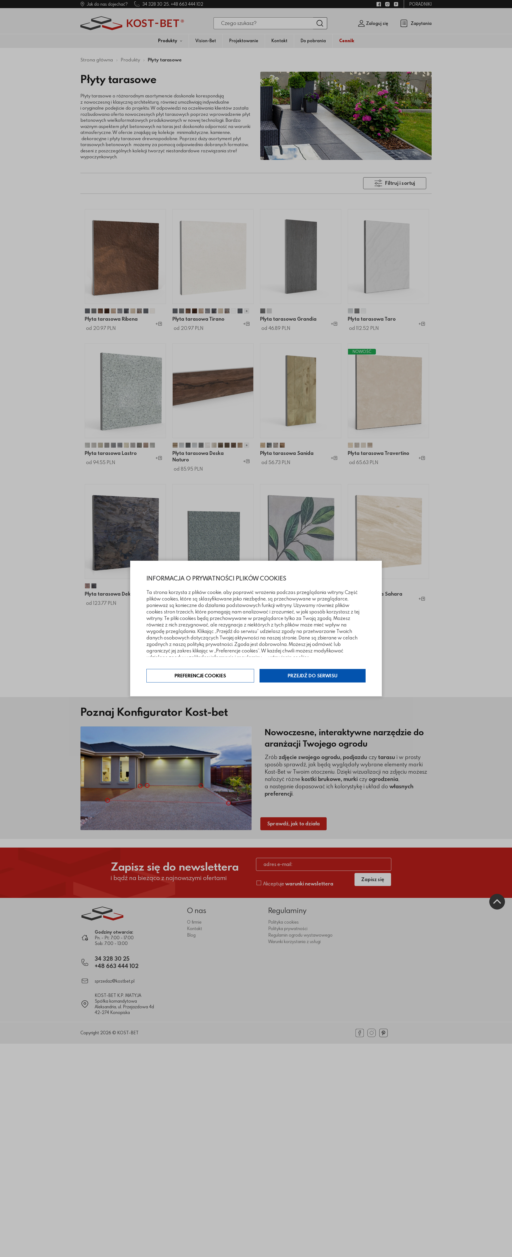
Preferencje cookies (200, 676)
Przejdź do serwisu (312, 676)
